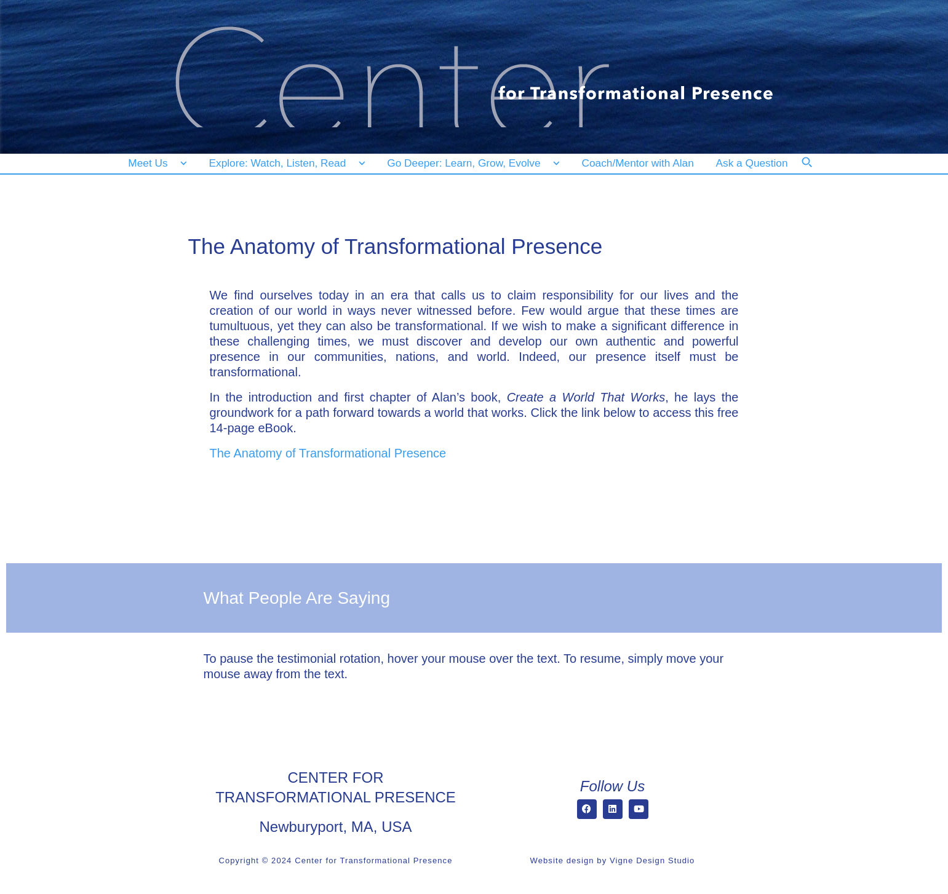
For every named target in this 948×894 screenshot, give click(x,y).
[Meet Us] (158, 163)
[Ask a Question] (754, 163)
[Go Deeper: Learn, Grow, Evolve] (470, 163)
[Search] (815, 170)
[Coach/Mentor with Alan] (637, 163)
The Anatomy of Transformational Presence (328, 453)
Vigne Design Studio (652, 860)
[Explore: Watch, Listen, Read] (285, 163)
